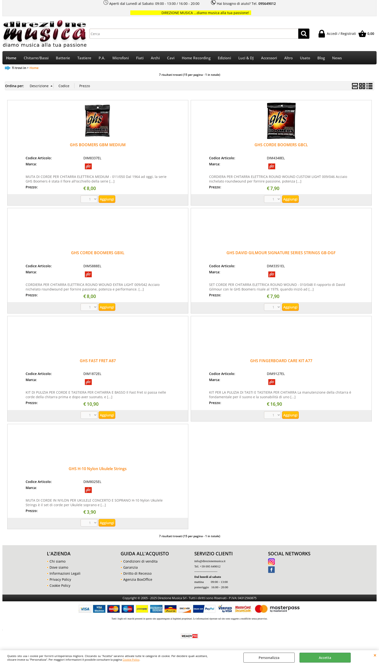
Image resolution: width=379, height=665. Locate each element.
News (337, 58)
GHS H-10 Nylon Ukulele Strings (98, 468)
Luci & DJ (246, 58)
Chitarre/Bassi (36, 58)
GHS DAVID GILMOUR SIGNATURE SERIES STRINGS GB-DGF (281, 252)
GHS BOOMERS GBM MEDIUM (98, 144)
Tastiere (84, 58)
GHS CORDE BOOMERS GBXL (97, 252)
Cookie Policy (131, 659)
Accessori (269, 58)
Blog (321, 58)
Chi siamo (58, 561)
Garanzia (130, 567)
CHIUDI (375, 655)
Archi (155, 58)
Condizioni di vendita (140, 561)
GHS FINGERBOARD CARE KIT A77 (281, 360)
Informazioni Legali (65, 573)
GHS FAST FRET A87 (98, 360)
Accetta (325, 657)
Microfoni (120, 58)
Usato (305, 58)
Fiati (140, 58)
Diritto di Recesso (137, 573)
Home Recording (196, 58)
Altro (288, 58)
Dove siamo (59, 567)
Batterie (63, 58)
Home (11, 58)
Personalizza (269, 657)
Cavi (171, 58)
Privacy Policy (60, 579)
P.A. (102, 58)
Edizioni (224, 58)
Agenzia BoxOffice (137, 579)
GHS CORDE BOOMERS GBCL (281, 144)
